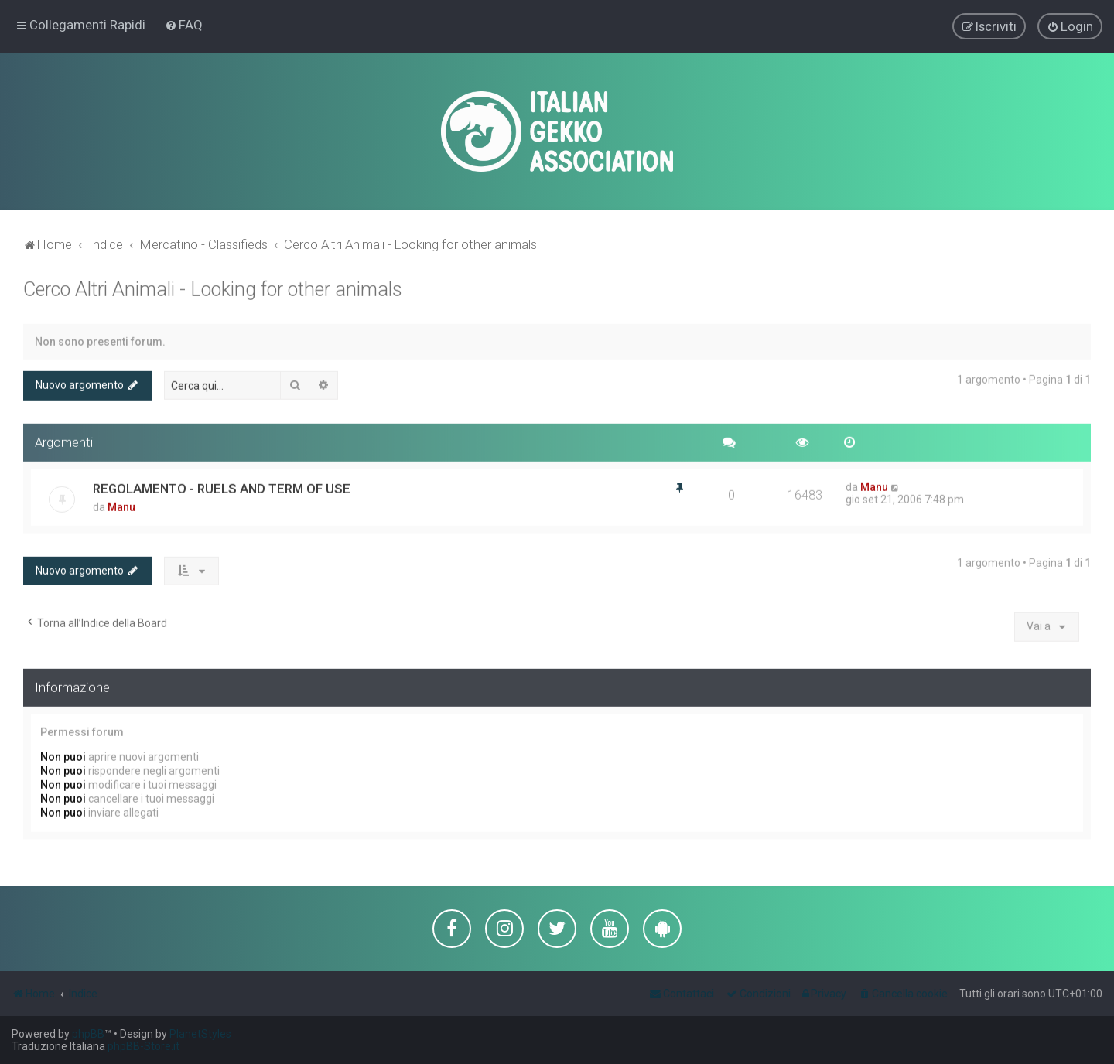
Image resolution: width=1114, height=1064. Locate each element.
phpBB (88, 1034)
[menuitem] (184, 24)
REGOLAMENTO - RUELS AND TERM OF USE (221, 486)
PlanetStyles (200, 1034)
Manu (121, 505)
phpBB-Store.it (143, 1046)
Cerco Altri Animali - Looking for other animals (212, 287)
